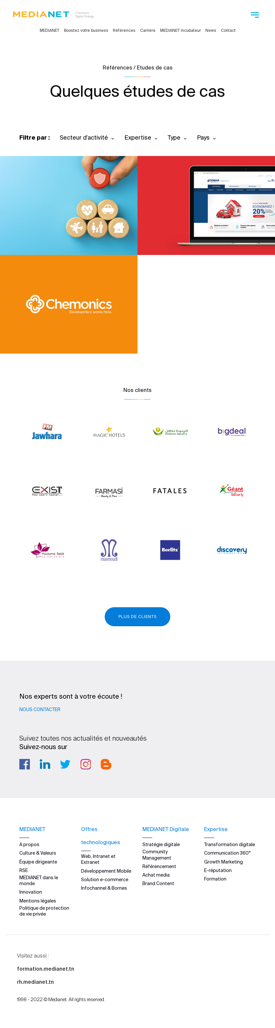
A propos (29, 844)
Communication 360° (227, 853)
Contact (228, 30)
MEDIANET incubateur (180, 30)
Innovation (30, 892)
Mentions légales (37, 900)
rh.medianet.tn (35, 982)
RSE (23, 870)
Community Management (156, 854)
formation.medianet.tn (45, 969)
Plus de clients (137, 616)
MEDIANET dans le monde (38, 880)
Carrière (148, 30)
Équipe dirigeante (38, 861)
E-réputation (218, 870)
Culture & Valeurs (37, 853)
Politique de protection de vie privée (44, 911)
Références (124, 30)
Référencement (159, 866)
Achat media (156, 875)
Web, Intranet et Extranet (98, 859)
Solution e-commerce (104, 879)
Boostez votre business (86, 30)
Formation (215, 879)
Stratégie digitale (161, 844)
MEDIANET (49, 30)
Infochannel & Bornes (104, 888)
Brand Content (158, 883)
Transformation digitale (229, 844)
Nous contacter (39, 709)
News (210, 30)
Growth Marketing (223, 861)
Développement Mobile (106, 871)
